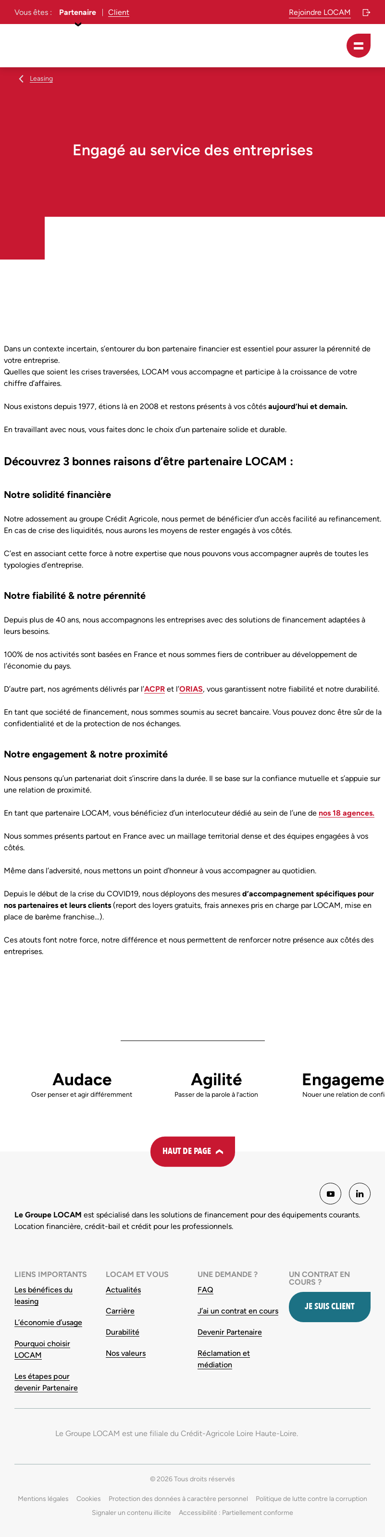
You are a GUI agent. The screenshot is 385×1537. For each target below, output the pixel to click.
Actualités (123, 1289)
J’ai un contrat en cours (238, 1310)
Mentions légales (43, 1499)
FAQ (205, 1289)
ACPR (154, 689)
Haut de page (186, 1151)
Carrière (120, 1310)
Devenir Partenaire (230, 1332)
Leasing (41, 78)
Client (118, 12)
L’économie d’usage (48, 1322)
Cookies (88, 1499)
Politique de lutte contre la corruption (311, 1499)
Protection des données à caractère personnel (178, 1499)
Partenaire (77, 12)
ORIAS (191, 689)
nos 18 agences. (346, 813)
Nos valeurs (126, 1353)
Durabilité (122, 1332)
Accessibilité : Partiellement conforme (236, 1513)
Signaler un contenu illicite (131, 1513)
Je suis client (329, 1307)
